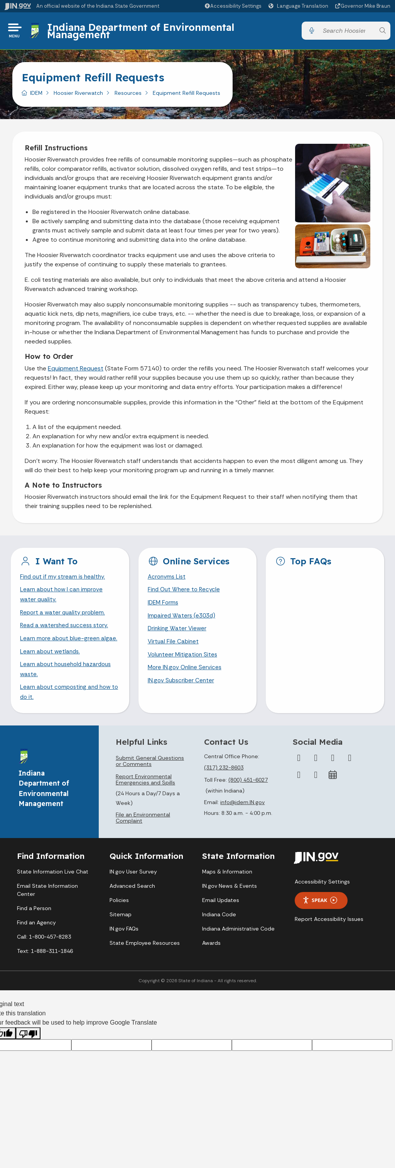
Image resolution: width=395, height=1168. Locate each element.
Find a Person (34, 927)
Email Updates (220, 919)
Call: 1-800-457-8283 (44, 956)
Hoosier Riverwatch (78, 95)
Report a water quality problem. (64, 617)
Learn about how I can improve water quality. (63, 598)
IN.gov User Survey (133, 891)
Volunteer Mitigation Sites (184, 661)
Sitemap (121, 934)
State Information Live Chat (52, 891)
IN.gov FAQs (124, 948)
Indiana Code (219, 934)
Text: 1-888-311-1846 (45, 970)
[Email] (316, 794)
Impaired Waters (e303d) (183, 620)
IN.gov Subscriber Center (182, 688)
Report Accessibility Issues (329, 938)
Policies (119, 919)
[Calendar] (333, 794)
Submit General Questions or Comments (150, 780)
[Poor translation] (28, 1053)
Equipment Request (75, 371)
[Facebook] (299, 777)
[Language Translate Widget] (299, 6)
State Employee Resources (145, 962)
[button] (233, 6)
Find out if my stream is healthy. (64, 580)
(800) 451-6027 (248, 799)
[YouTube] (350, 777)
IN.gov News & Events (229, 905)
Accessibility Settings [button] (322, 901)
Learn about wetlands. (51, 669)
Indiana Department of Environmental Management (142, 32)
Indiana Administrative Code (238, 948)
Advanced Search (132, 905)
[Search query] (346, 32)
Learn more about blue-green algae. (61, 650)
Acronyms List (168, 580)
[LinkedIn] (299, 794)
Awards (211, 962)
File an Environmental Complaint (143, 837)
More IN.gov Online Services (186, 675)
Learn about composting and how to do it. (68, 711)
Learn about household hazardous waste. (68, 687)
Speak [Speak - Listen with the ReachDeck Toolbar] (319, 920)
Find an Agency (36, 942)
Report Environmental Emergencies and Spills (145, 799)
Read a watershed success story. (66, 631)
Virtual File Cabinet (174, 648)
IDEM (36, 95)
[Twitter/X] (316, 777)
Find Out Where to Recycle (185, 593)
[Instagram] (333, 777)
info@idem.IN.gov (242, 821)
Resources (128, 95)
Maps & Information (227, 891)
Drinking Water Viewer (178, 634)
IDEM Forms (164, 607)
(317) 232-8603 (223, 787)
